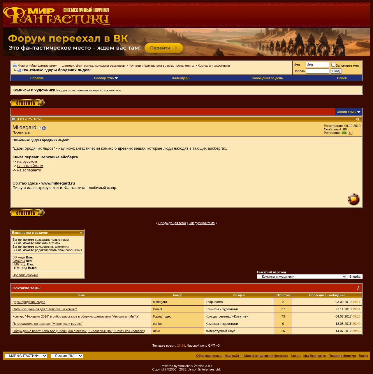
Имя (296, 64)
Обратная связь (208, 355)
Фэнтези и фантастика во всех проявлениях (161, 65)
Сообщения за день (267, 78)
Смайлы (19, 261)
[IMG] (16, 264)
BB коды (19, 257)
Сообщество (106, 78)
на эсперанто (29, 170)
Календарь (180, 78)
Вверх (363, 355)
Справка (37, 78)
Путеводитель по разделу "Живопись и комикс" (47, 323)
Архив (295, 355)
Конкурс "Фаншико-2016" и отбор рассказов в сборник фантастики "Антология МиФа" (76, 316)
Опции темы (346, 112)
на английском (30, 166)
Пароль (299, 71)
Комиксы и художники (214, 65)
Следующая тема (201, 223)
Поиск (341, 78)
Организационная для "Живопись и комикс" (45, 309)
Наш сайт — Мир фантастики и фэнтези (256, 355)
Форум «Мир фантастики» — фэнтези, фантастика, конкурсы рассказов (71, 65)
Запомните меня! (346, 65)
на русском (27, 161)
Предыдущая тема (172, 223)
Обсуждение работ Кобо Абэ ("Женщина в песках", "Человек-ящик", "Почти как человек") (79, 331)
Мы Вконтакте (314, 355)
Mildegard (24, 127)
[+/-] (350, 132)
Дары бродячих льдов (29, 302)
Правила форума (25, 275)
